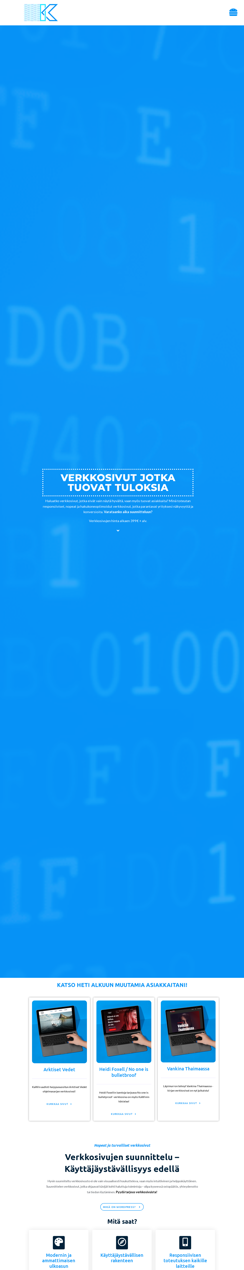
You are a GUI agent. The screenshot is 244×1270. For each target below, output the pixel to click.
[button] (233, 12)
